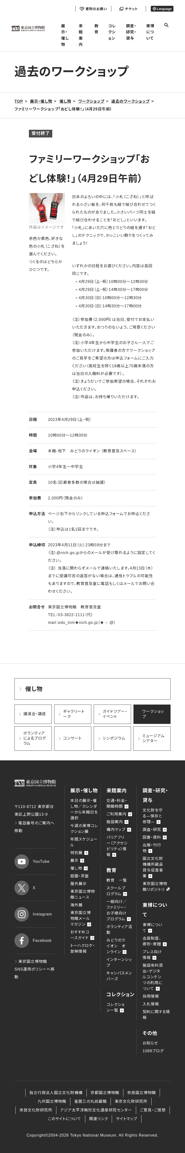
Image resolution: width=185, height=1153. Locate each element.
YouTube (32, 861)
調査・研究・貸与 (131, 32)
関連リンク (98, 1119)
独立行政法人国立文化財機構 (56, 1093)
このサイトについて (64, 1119)
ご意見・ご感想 (153, 1110)
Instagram (33, 914)
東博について (150, 32)
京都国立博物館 (105, 1093)
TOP (18, 101)
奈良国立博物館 (141, 1093)
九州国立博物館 (52, 1101)
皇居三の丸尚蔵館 (90, 1101)
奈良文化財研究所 (36, 1110)
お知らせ (150, 1043)
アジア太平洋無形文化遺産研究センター (96, 1110)
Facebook (33, 940)
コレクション (112, 32)
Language (162, 9)
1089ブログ (153, 1051)
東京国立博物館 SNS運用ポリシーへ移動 (34, 969)
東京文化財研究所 (131, 1101)
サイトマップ (126, 1119)
